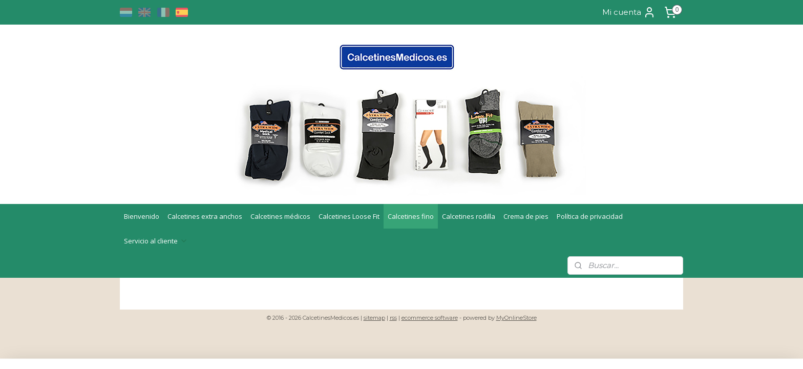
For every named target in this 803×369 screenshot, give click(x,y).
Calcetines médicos (280, 216)
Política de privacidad (590, 216)
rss (393, 317)
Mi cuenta (629, 12)
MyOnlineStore (516, 317)
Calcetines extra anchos (204, 216)
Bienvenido (141, 216)
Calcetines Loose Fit (349, 216)
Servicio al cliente (156, 240)
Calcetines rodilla (468, 216)
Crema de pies (525, 216)
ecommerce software (430, 317)
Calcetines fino (411, 216)
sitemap (374, 317)
